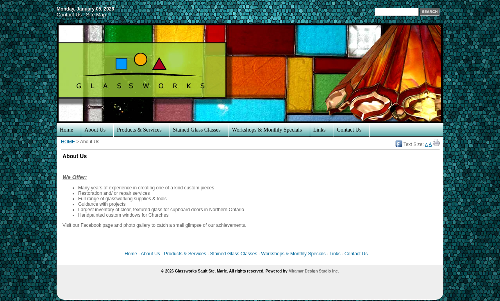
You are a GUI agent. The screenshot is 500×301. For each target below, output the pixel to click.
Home (66, 130)
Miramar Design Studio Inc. (314, 271)
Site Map (96, 15)
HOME (68, 141)
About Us (94, 130)
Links (319, 130)
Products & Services (139, 130)
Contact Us (69, 15)
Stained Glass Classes (197, 130)
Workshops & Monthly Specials (267, 130)
